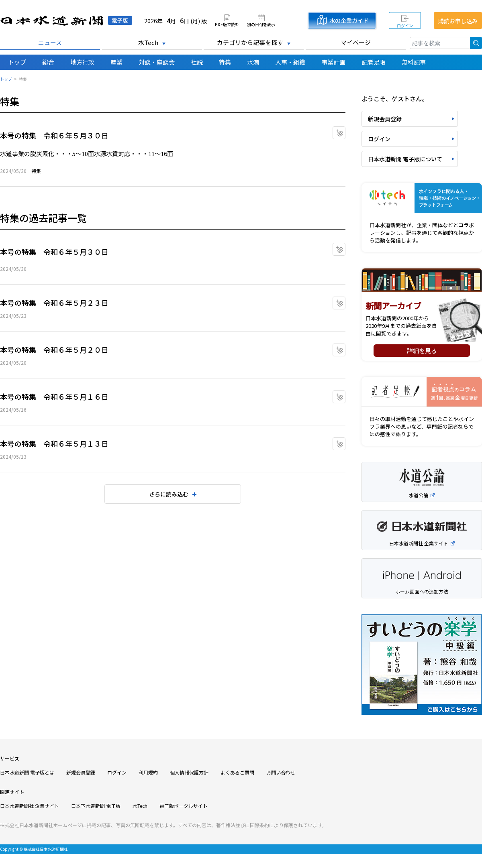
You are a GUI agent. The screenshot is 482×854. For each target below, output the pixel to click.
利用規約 (148, 772)
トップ (17, 62)
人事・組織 (290, 62)
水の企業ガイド (349, 20)
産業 (116, 62)
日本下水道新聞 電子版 (95, 805)
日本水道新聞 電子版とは (27, 772)
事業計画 (333, 62)
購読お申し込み (458, 21)
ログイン (405, 25)
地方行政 (82, 62)
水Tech (148, 42)
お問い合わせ (280, 772)
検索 (476, 43)
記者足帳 (374, 62)
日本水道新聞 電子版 (66, 21)
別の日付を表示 (261, 23)
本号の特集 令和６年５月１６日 (54, 396)
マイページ (356, 42)
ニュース (50, 42)
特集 (225, 62)
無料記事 (414, 62)
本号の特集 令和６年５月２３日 (54, 302)
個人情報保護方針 (189, 772)
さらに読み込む (168, 494)
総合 (48, 62)
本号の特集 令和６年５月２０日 (54, 349)
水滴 (253, 62)
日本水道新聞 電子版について (405, 159)
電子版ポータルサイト (183, 805)
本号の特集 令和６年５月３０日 (54, 135)
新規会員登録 (385, 119)
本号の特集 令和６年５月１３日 (54, 443)
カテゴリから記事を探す (250, 42)
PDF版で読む (227, 23)
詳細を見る (422, 350)
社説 (197, 62)
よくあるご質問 (237, 772)
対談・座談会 (157, 62)
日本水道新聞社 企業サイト (29, 805)
